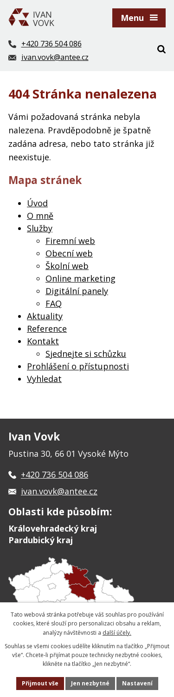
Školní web (67, 265)
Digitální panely (76, 290)
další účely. (117, 633)
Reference (47, 328)
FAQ (53, 303)
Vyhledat (44, 378)
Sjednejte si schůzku (85, 353)
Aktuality (45, 316)
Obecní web (69, 253)
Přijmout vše (40, 683)
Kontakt (43, 341)
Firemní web (70, 240)
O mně (40, 215)
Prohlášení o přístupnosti (78, 366)
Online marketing (80, 278)
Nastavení (137, 683)
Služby (39, 228)
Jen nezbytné (90, 683)
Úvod (37, 203)
